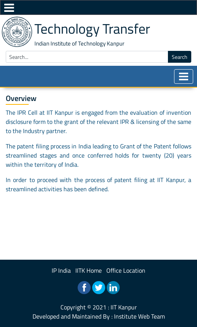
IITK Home (88, 270)
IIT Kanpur (124, 307)
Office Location (125, 270)
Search (179, 57)
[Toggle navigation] (183, 76)
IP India (61, 270)
